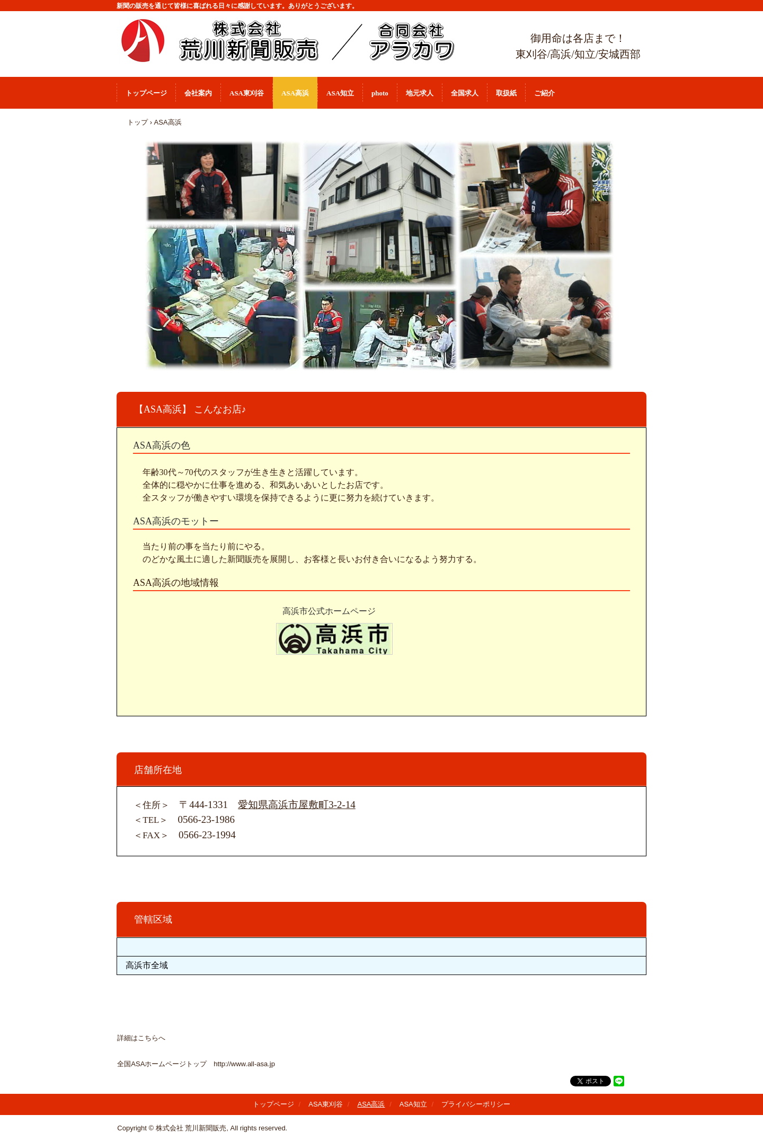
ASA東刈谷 (246, 93)
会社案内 (198, 93)
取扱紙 (506, 93)
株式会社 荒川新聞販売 (302, 41)
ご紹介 (544, 93)
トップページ (146, 93)
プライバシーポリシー (475, 1104)
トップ (137, 122)
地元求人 (419, 93)
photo (379, 93)
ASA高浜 (295, 93)
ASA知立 (340, 93)
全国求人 (464, 93)
